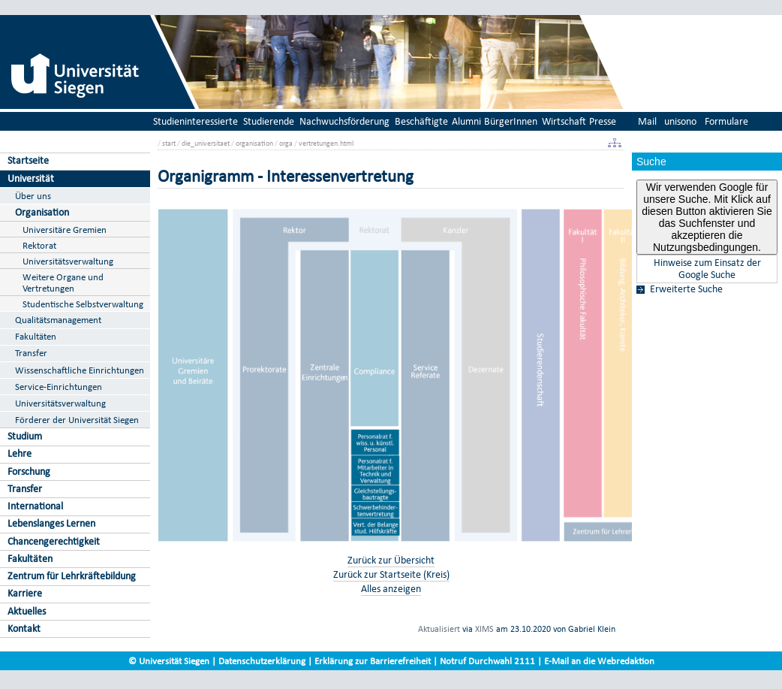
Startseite (28, 160)
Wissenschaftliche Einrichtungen (79, 370)
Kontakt (24, 628)
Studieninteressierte (195, 121)
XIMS (484, 629)
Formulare (726, 121)
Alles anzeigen (391, 588)
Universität (31, 178)
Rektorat (39, 245)
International (35, 506)
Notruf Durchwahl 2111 (487, 660)
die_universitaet (206, 143)
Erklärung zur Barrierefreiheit (372, 660)
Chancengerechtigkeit (54, 541)
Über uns (33, 195)
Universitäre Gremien (65, 229)
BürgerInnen (510, 121)
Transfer (31, 352)
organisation (254, 143)
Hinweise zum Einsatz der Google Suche (707, 269)
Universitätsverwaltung (68, 261)
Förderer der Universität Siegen (77, 419)
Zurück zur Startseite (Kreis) (391, 574)
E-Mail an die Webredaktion (599, 660)
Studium (25, 436)
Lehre (20, 453)
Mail (647, 121)
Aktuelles (27, 611)
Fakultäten (35, 336)
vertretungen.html (326, 143)
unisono (680, 121)
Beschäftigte (421, 121)
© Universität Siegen (168, 660)
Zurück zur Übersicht (391, 560)
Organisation (42, 212)
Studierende (268, 121)
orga (286, 143)
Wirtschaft (564, 121)
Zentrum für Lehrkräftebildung (72, 576)
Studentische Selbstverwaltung (83, 304)
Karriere (25, 593)
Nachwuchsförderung (344, 121)
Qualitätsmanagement (58, 319)
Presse (602, 121)
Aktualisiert (439, 629)
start (169, 143)
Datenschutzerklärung (261, 660)
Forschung (29, 471)
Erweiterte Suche (686, 289)
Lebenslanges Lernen (51, 523)
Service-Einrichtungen (58, 386)
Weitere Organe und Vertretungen (63, 282)
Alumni (466, 121)
